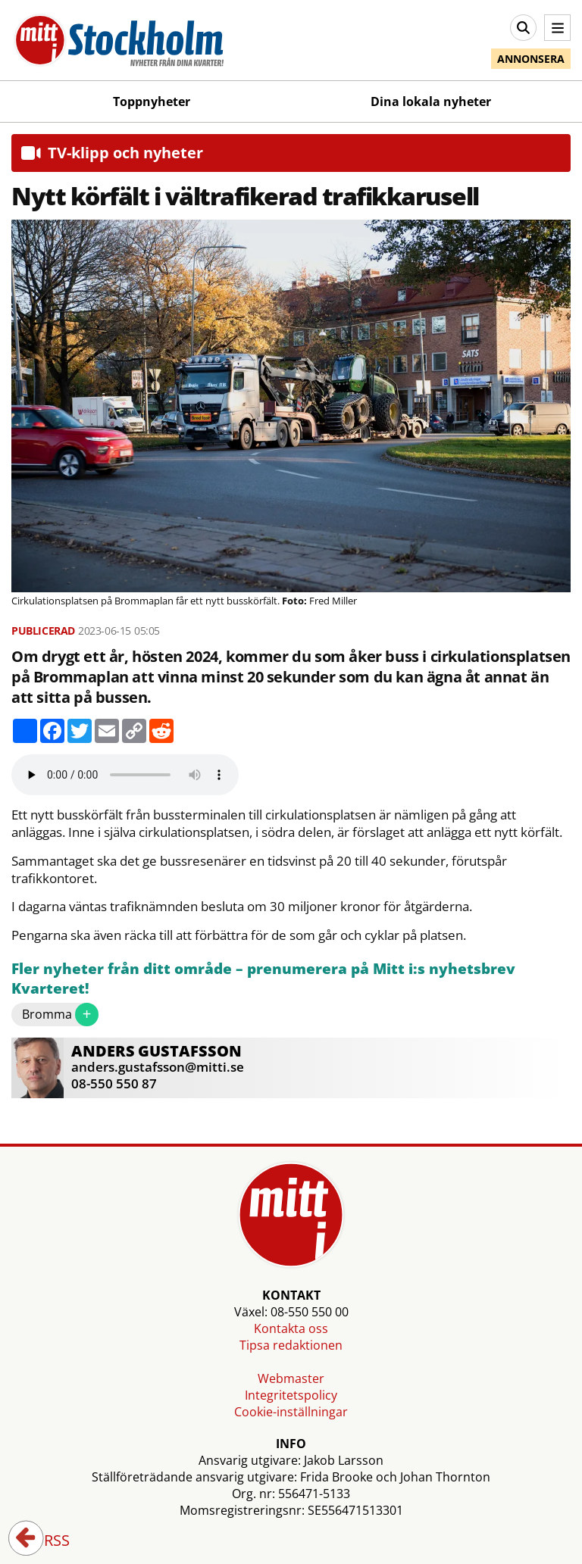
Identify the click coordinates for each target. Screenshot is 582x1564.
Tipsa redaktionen (291, 1345)
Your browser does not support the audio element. (125, 774)
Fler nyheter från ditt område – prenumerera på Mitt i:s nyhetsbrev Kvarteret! (263, 979)
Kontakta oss (291, 1328)
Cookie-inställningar (291, 1411)
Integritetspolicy (291, 1395)
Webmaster (291, 1378)
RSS (46, 1541)
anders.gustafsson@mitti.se (157, 1067)
